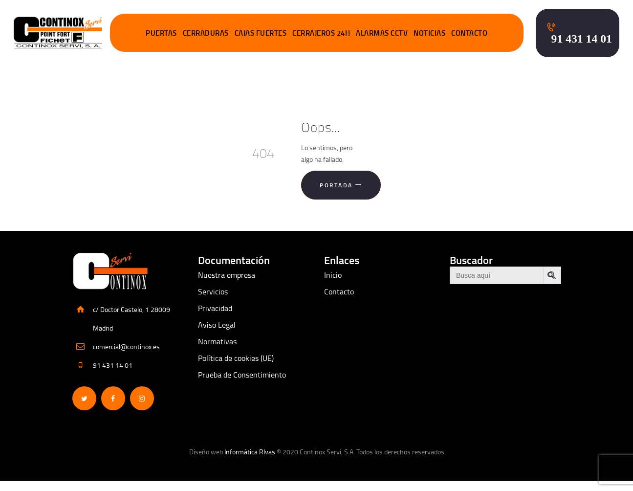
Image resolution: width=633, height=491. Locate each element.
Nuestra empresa (226, 274)
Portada (336, 185)
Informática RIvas (249, 451)
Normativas (217, 341)
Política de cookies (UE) (236, 358)
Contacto (339, 291)
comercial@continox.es (126, 346)
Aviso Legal (217, 324)
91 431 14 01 (112, 365)
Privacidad (215, 308)
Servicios (213, 291)
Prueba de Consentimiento (242, 374)
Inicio (333, 274)
